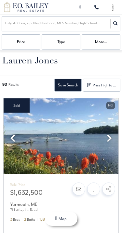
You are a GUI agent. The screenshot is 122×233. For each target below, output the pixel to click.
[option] (61, 136)
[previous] (13, 139)
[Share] (108, 189)
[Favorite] (93, 189)
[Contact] (78, 189)
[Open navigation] (112, 7)
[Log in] (80, 7)
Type (61, 41)
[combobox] (5, 24)
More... (101, 41)
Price (21, 41)
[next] (109, 139)
